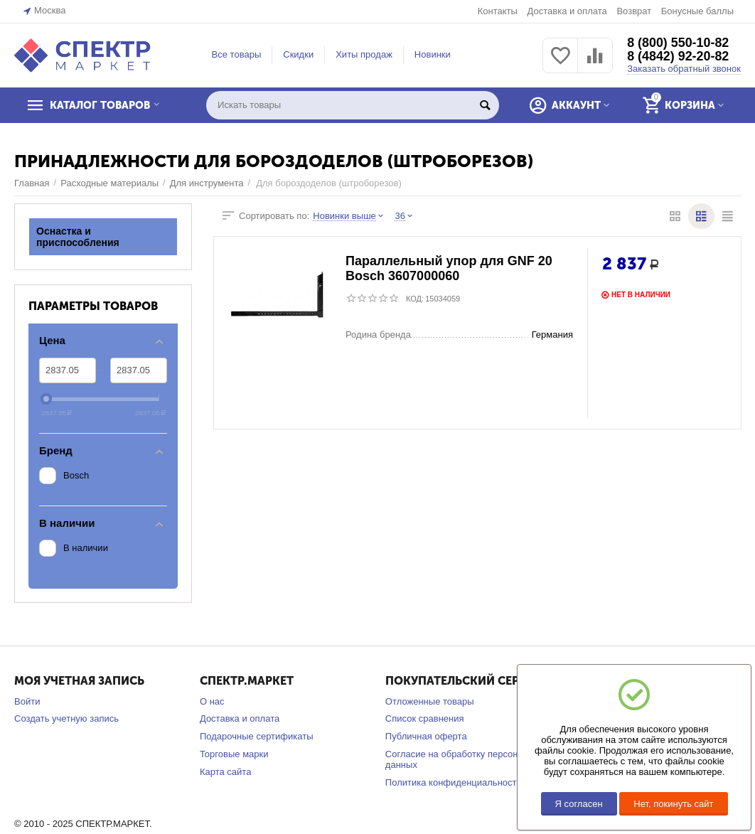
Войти (27, 701)
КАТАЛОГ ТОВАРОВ (102, 105)
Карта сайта (226, 771)
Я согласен (579, 803)
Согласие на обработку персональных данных (467, 759)
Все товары (237, 54)
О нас (212, 701)
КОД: (415, 298)
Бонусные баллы (697, 11)
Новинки (432, 54)
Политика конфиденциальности (453, 782)
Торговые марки (234, 754)
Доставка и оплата (566, 11)
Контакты (498, 11)
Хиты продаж (364, 54)
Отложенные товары (429, 701)
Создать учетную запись (66, 718)
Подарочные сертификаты (257, 736)
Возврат (633, 11)
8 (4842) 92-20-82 (678, 57)
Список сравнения (424, 718)
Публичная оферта (426, 736)
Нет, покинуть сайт (673, 803)
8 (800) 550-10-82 (678, 43)
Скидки (298, 54)
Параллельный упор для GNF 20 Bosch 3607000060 (449, 269)
